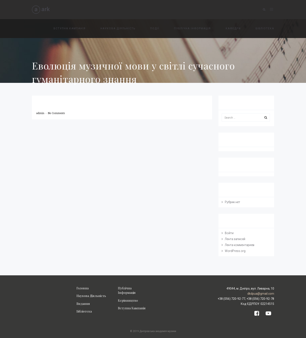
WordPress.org (235, 251)
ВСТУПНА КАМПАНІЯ (70, 28)
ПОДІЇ (154, 28)
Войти (229, 233)
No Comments (56, 113)
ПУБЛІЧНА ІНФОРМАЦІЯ (192, 28)
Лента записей (235, 239)
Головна (82, 288)
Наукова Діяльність (91, 296)
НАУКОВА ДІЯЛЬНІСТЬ (118, 28)
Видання (83, 303)
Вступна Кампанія (132, 308)
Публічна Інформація (127, 290)
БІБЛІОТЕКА (265, 28)
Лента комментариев (239, 245)
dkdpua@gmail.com (260, 293)
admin (40, 113)
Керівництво (128, 300)
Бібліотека (84, 311)
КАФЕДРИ (233, 28)
